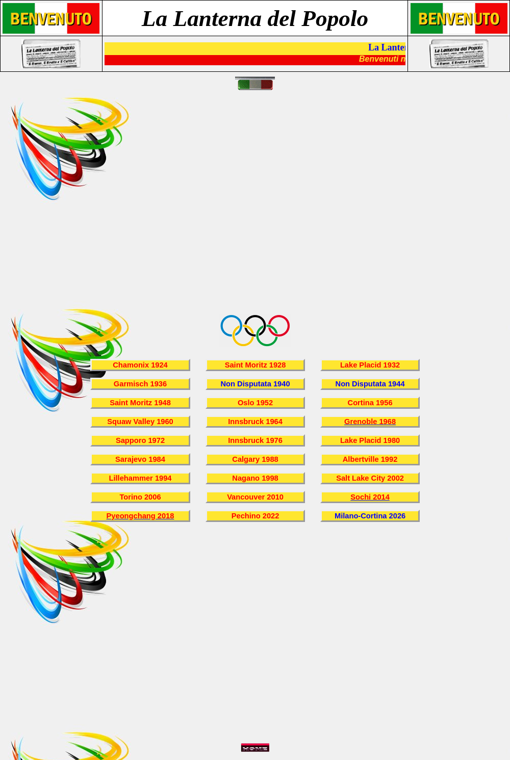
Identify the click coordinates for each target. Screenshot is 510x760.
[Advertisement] (95, 208)
